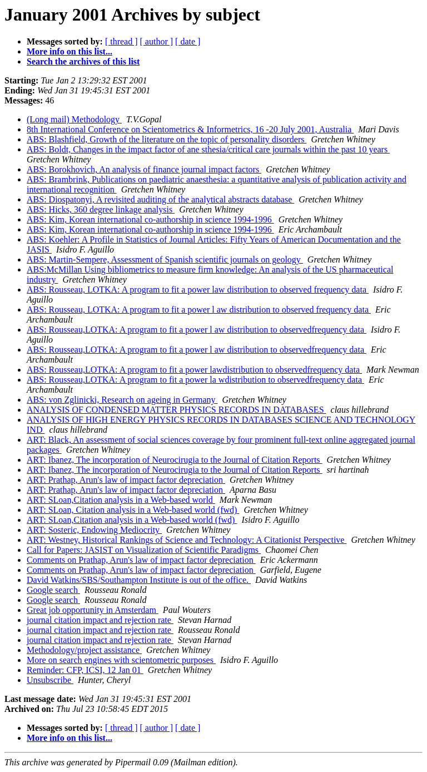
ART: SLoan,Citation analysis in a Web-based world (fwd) (132, 519)
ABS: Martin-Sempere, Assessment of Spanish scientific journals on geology (165, 259)
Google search (53, 590)
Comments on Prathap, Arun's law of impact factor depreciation (141, 560)
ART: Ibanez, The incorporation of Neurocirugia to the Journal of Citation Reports (174, 459)
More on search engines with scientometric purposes (121, 660)
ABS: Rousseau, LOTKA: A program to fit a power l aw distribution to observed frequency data (199, 309)
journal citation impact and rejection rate (100, 620)
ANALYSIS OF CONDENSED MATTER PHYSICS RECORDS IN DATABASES (176, 409)
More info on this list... (69, 51)
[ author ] (156, 41)
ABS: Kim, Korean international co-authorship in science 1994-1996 (150, 219)
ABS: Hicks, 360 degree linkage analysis (101, 209)
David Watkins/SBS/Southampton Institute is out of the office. (139, 580)
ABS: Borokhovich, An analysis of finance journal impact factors (144, 169)
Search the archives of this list (83, 61)
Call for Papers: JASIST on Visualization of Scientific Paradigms (144, 550)
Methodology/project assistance (84, 650)
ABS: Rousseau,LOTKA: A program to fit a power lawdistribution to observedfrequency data (194, 369)
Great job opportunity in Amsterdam (92, 610)
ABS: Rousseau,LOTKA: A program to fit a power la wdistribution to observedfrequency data (195, 379)
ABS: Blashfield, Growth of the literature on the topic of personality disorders (166, 139)
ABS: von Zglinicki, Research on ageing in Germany (122, 399)
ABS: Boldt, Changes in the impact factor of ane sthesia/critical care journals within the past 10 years (208, 149)
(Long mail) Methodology (74, 119)
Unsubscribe (50, 680)
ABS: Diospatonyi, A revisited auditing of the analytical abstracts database (160, 199)
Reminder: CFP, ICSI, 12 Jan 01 (85, 670)
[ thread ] (121, 41)
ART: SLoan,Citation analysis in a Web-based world (121, 499)
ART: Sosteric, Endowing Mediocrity (94, 530)
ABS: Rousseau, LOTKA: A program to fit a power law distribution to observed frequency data (198, 289)
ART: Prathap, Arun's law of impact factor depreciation (126, 479)
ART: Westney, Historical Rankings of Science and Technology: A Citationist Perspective (186, 540)
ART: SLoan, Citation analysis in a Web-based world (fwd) (133, 509)
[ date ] (187, 41)
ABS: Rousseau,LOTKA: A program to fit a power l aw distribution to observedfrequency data (196, 329)
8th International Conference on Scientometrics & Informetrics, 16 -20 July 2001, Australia (190, 129)
